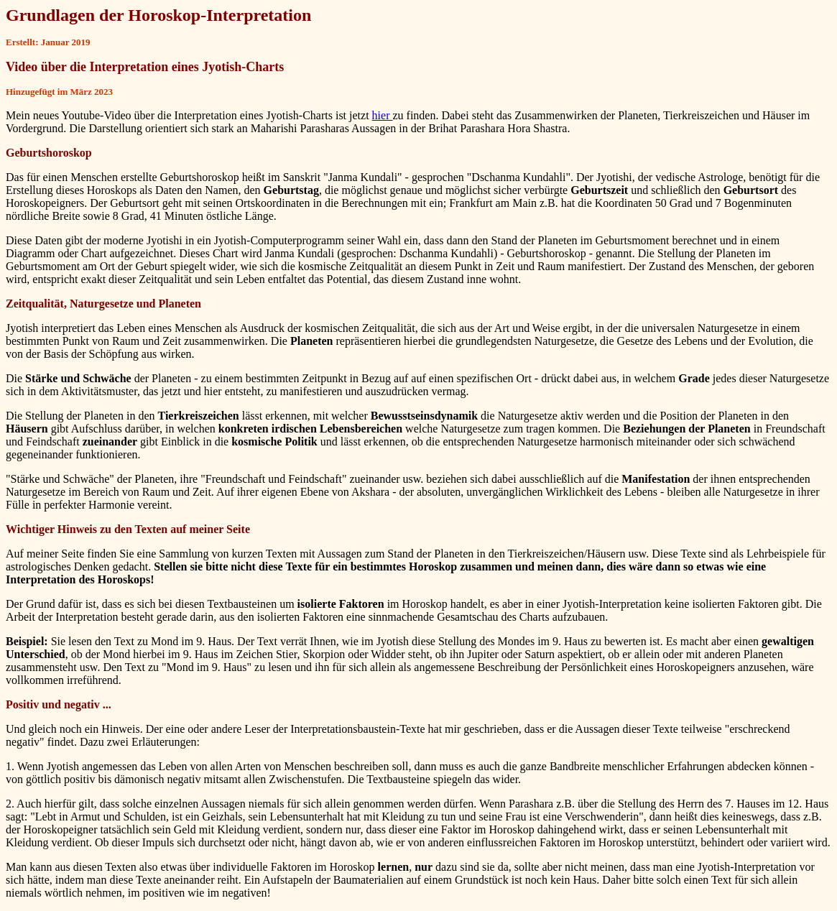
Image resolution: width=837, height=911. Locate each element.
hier (382, 115)
